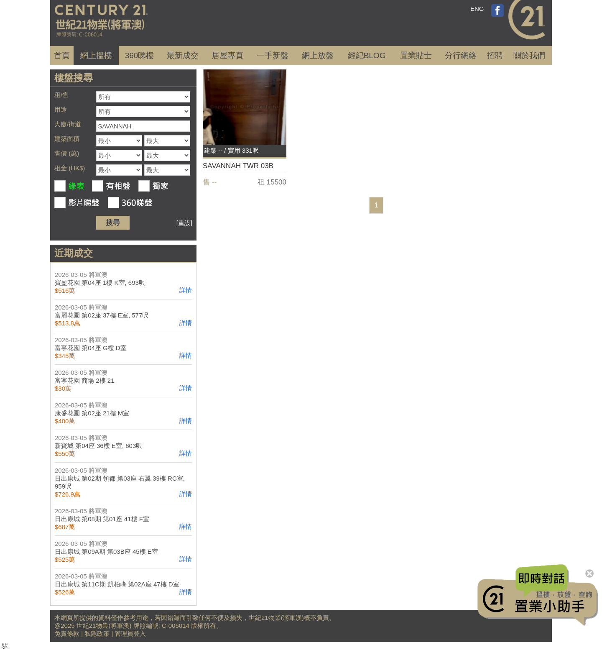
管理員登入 (130, 633)
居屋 (227, 55)
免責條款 (66, 633)
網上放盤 (318, 55)
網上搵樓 (96, 55)
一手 (272, 55)
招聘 (495, 55)
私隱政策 (97, 633)
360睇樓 (139, 55)
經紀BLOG (367, 55)
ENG (477, 8)
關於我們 (529, 55)
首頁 (62, 55)
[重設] (184, 222)
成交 (183, 55)
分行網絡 (461, 55)
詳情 (185, 290)
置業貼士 (416, 55)
